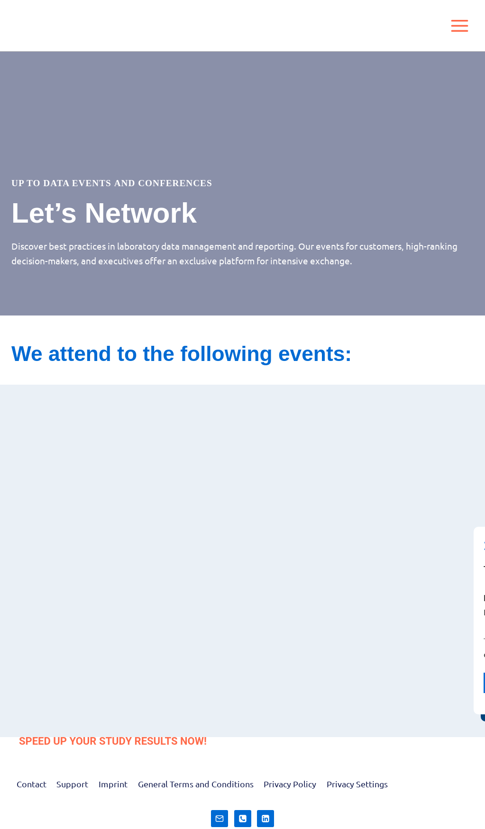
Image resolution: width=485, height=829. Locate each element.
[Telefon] (242, 818)
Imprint (113, 784)
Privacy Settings (357, 784)
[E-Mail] (219, 818)
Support (72, 784)
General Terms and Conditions (196, 784)
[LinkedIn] (265, 818)
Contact (31, 784)
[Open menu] (459, 25)
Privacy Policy (290, 784)
